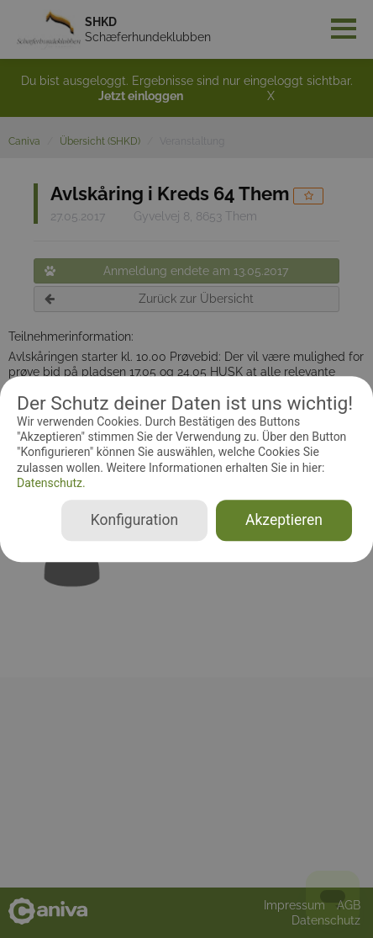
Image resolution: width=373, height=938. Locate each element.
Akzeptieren (284, 519)
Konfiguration (134, 519)
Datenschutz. (51, 483)
